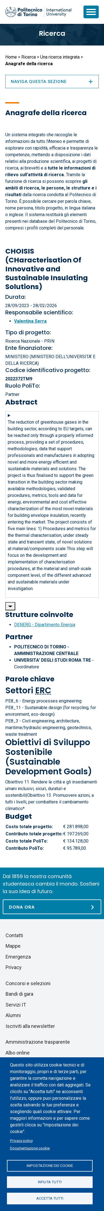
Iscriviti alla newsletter (30, 1026)
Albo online (18, 1053)
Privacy (14, 967)
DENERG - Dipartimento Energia (44, 624)
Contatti (14, 935)
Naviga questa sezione (52, 81)
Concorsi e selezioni (28, 983)
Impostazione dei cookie (50, 1165)
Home (11, 57)
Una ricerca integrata (60, 57)
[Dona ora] (52, 906)
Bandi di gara (19, 994)
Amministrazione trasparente (38, 1042)
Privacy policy (21, 1140)
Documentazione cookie (30, 1148)
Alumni (13, 1015)
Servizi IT (16, 1005)
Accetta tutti (49, 1198)
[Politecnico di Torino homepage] (38, 12)
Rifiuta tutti (50, 1182)
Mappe (13, 946)
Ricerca (52, 33)
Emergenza (18, 957)
